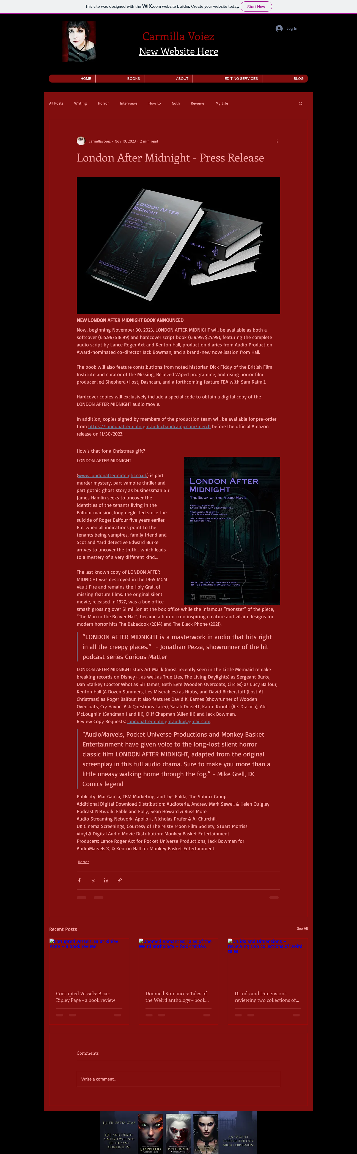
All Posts (56, 103)
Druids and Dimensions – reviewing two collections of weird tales (265, 996)
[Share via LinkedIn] (106, 880)
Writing (80, 103)
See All (302, 928)
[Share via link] (119, 880)
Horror (103, 103)
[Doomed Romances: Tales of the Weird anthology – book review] (178, 961)
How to (155, 103)
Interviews (129, 103)
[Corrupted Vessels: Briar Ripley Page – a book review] (89, 961)
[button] (119, 79)
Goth (176, 103)
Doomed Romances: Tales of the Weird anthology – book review (176, 996)
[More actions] (277, 141)
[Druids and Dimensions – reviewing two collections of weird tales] (267, 961)
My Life (222, 103)
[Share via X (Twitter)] (92, 880)
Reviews (198, 103)
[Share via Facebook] (79, 880)
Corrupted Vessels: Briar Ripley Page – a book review (85, 996)
